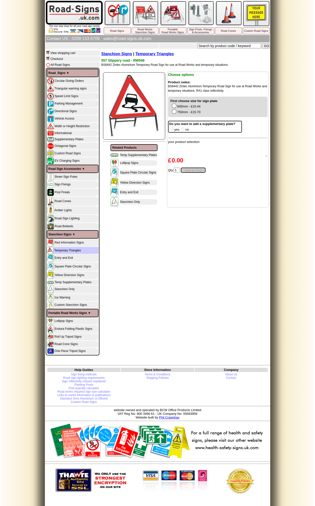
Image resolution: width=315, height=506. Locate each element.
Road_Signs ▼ (58, 73)
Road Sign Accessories (64, 169)
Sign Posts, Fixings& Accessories (200, 31)
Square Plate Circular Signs (73, 266)
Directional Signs (66, 111)
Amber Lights (63, 210)
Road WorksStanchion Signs (145, 31)
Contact (231, 378)
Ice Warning (62, 297)
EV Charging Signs (67, 160)
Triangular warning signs (71, 88)
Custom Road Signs (256, 30)
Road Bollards (64, 226)
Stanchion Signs (60, 234)
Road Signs (117, 30)
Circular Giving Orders (69, 80)
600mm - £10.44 (186, 106)
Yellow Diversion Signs (69, 275)
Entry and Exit (64, 258)
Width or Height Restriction (72, 126)
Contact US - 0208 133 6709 (73, 38)
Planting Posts (83, 384)
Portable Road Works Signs (67, 313)
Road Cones (228, 30)
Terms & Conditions (157, 374)
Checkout (56, 59)
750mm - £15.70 (186, 112)
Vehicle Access (64, 118)
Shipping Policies (157, 378)
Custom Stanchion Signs (71, 305)
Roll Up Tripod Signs (68, 336)
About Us (231, 374)
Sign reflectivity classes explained (84, 381)
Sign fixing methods (84, 374)
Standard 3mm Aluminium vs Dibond (84, 398)
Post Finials (62, 192)
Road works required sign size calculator (83, 391)
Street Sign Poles (66, 176)
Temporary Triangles (67, 250)
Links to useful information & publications (83, 395)
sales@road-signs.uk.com (127, 38)
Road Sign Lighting (67, 218)
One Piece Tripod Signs (70, 350)
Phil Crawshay (169, 417)
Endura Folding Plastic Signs (73, 329)
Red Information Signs (69, 242)
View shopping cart (62, 53)
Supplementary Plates (69, 139)
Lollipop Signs (64, 321)
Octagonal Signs (65, 146)
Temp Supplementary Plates (73, 282)
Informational (63, 133)
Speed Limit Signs (67, 96)
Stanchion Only (65, 289)
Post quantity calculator (84, 388)
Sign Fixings (63, 184)
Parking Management (69, 103)
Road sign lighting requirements (84, 378)
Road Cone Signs (66, 344)
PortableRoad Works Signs (173, 31)
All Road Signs (60, 65)
